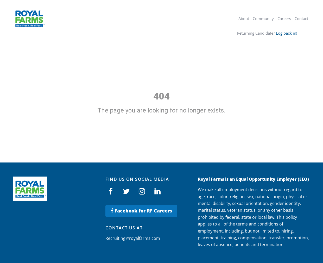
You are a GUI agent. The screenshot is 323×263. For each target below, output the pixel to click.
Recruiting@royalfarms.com (132, 238)
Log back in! (286, 33)
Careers (284, 18)
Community (263, 18)
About (243, 18)
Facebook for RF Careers (141, 211)
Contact (301, 18)
